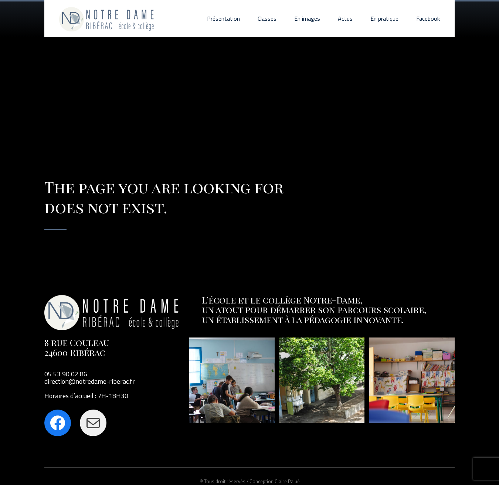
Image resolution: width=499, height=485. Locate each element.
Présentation (223, 18)
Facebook (428, 18)
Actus (345, 18)
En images (307, 18)
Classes (267, 18)
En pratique (384, 18)
